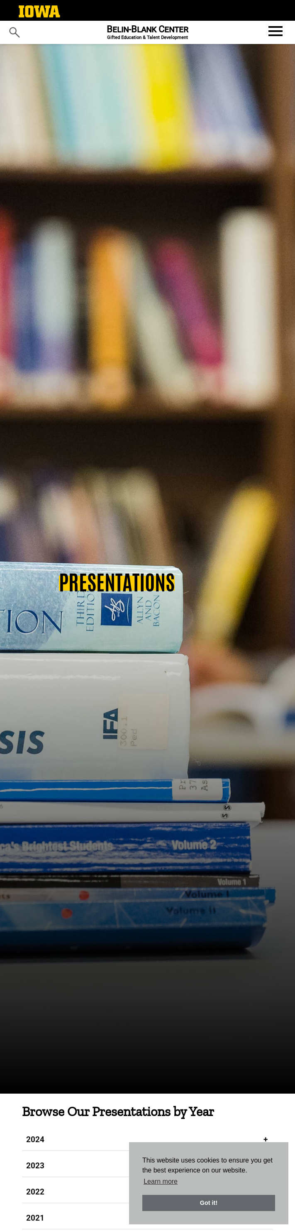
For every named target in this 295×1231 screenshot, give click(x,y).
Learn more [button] (161, 1181)
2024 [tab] (35, 1139)
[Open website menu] (274, 31)
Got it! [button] (208, 1202)
